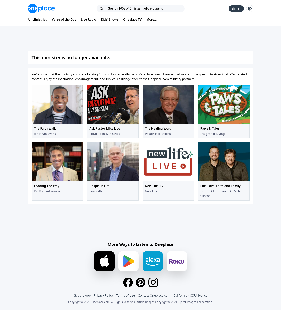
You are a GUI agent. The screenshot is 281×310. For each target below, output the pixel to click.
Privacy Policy (103, 295)
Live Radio (88, 19)
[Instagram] (153, 282)
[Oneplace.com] (41, 8)
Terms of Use (125, 295)
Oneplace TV (132, 19)
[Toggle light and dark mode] (249, 8)
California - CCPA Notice (190, 295)
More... (151, 19)
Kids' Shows (109, 19)
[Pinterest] (140, 282)
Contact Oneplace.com (154, 295)
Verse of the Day (64, 19)
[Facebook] (128, 282)
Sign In (236, 8)
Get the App (82, 295)
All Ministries (37, 19)
